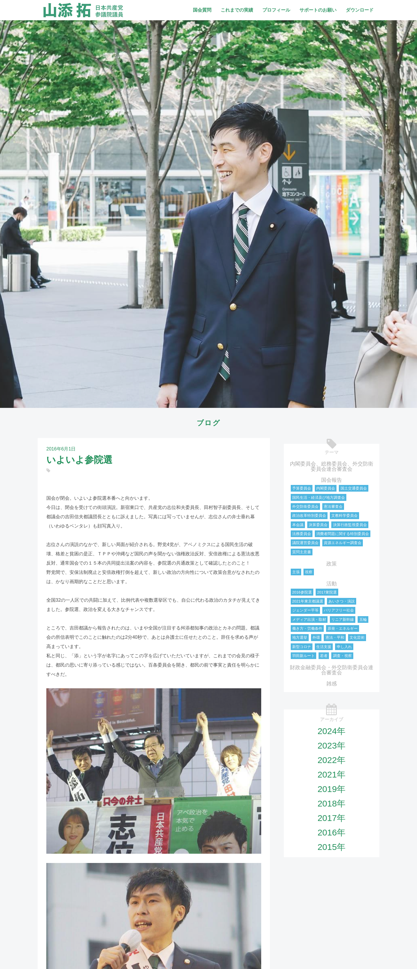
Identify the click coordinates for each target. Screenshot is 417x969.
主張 (296, 572)
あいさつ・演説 (341, 601)
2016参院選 (302, 592)
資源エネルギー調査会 (342, 543)
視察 (308, 572)
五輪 (363, 619)
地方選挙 (299, 637)
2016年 (331, 832)
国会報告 (331, 480)
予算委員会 (301, 488)
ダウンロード (360, 10)
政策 (331, 564)
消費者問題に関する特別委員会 (342, 534)
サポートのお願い (317, 10)
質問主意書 (301, 552)
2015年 (331, 847)
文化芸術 (357, 637)
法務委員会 (301, 534)
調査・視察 (342, 656)
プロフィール (276, 10)
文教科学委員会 (344, 515)
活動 (331, 584)
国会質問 (202, 10)
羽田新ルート (303, 656)
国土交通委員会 (354, 488)
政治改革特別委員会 (309, 515)
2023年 (331, 745)
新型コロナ (301, 647)
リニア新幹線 (342, 619)
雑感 (331, 684)
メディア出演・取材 (309, 619)
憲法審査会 (333, 506)
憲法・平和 (334, 637)
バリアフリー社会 (339, 610)
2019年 (331, 789)
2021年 (331, 774)
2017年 (331, 818)
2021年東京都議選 (307, 601)
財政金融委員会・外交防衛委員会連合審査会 (331, 670)
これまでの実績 (237, 10)
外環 (316, 637)
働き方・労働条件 (307, 628)
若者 (324, 656)
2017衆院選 (327, 592)
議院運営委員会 (305, 543)
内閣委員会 (325, 488)
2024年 (331, 731)
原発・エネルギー (343, 628)
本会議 (297, 525)
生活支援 (323, 647)
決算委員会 (318, 525)
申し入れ (344, 647)
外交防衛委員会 (305, 506)
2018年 (331, 803)
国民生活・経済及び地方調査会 (318, 497)
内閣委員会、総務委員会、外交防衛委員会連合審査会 (331, 466)
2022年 (331, 760)
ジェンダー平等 (305, 610)
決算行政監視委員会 (350, 525)
